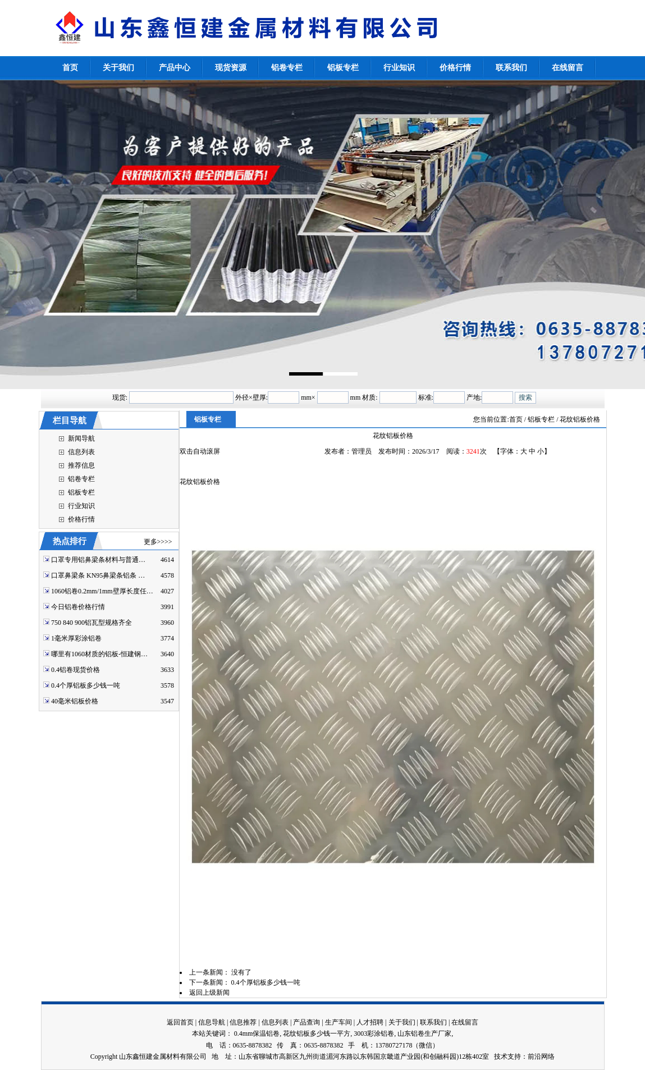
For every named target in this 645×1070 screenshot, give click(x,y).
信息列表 (81, 452)
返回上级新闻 (209, 992)
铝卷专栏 (81, 479)
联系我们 (433, 1022)
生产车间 (338, 1022)
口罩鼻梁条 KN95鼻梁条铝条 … (98, 575)
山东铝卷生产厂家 (424, 1033)
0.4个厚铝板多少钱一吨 (85, 685)
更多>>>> (158, 542)
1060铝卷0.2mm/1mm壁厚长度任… (102, 591)
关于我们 (401, 1022)
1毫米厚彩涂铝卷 (76, 638)
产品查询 (306, 1022)
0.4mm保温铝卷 (257, 1033)
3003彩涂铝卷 (374, 1033)
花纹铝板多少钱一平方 (316, 1033)
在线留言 (464, 1022)
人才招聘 (369, 1022)
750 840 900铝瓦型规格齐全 (91, 623)
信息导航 (211, 1022)
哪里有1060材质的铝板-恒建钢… (99, 654)
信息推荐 (243, 1022)
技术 (500, 1056)
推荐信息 (81, 465)
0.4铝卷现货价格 (75, 670)
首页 (516, 419)
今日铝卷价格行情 (78, 607)
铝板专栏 (81, 492)
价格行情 (81, 519)
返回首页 (180, 1022)
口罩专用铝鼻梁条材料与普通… (98, 560)
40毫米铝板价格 (74, 701)
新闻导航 (81, 438)
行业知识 (81, 506)
